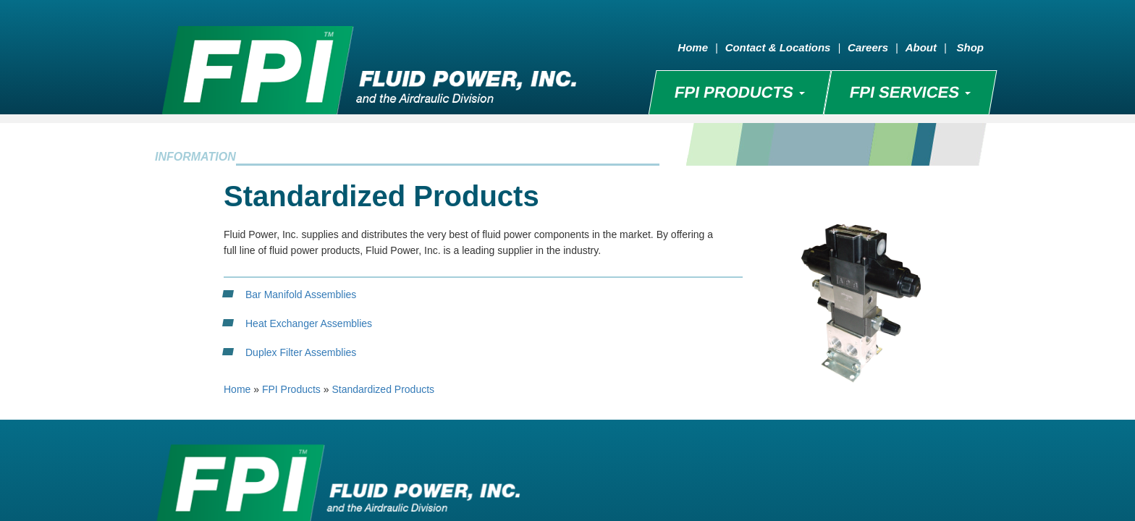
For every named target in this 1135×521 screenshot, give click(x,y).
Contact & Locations (778, 47)
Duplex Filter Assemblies (300, 352)
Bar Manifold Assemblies (300, 294)
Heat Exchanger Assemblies (308, 323)
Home (693, 47)
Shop (970, 47)
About (921, 47)
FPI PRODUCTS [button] (739, 92)
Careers (868, 47)
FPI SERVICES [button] (909, 92)
